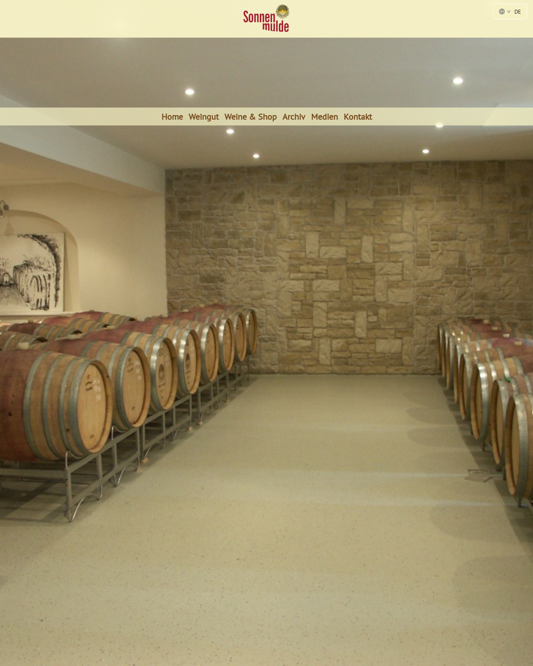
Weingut (204, 116)
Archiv (293, 116)
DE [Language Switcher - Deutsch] (510, 11)
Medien (324, 116)
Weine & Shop (250, 116)
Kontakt (358, 116)
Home (172, 116)
